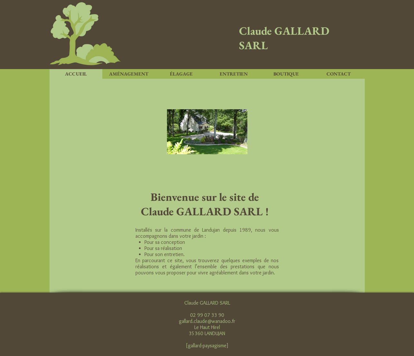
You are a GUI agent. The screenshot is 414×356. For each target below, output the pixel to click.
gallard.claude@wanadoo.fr (207, 321)
